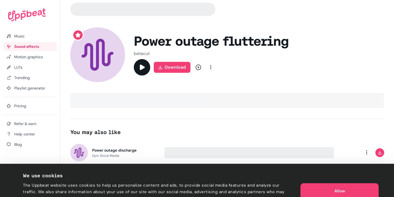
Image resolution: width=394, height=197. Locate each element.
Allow (339, 169)
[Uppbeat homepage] (27, 14)
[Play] (142, 67)
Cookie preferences (43, 186)
